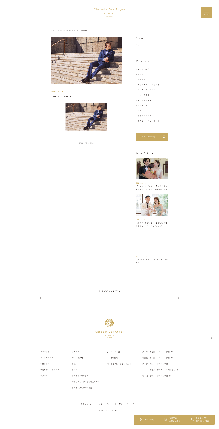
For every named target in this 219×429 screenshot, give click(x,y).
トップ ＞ (54, 30)
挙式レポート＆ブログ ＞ (66, 30)
